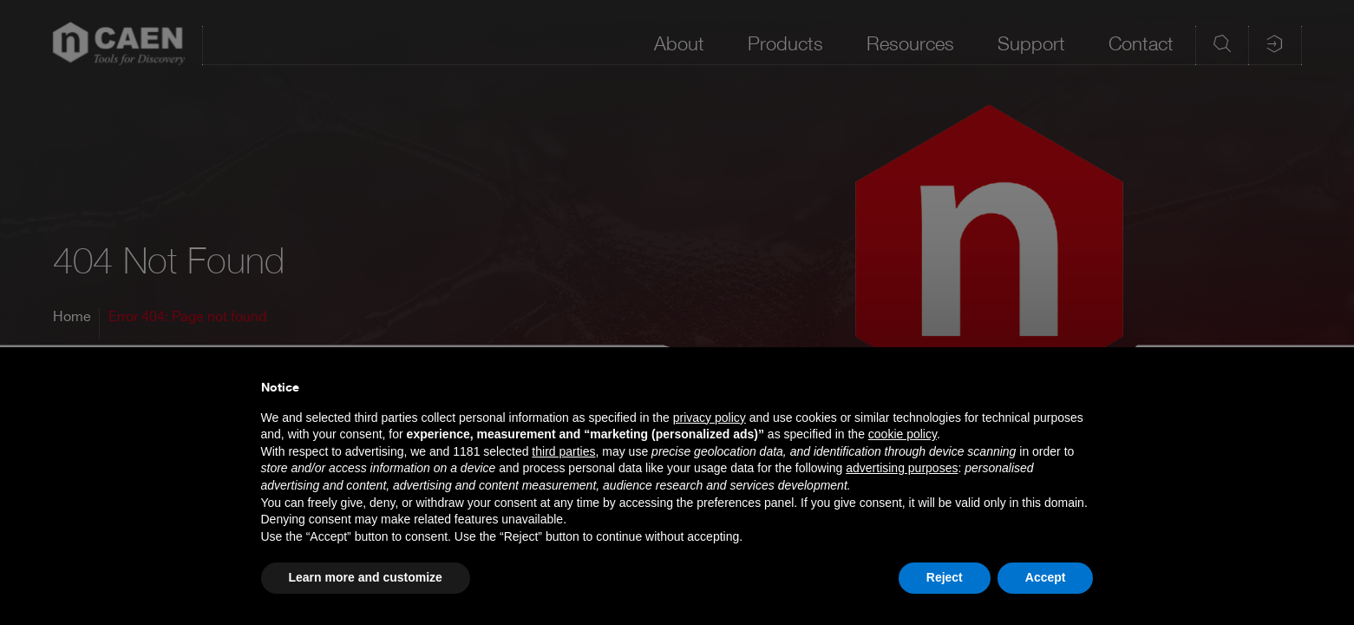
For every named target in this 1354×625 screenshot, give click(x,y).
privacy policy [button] (709, 417)
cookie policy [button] (902, 434)
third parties (563, 451)
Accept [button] (1045, 577)
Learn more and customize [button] (365, 577)
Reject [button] (944, 577)
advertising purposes (902, 468)
